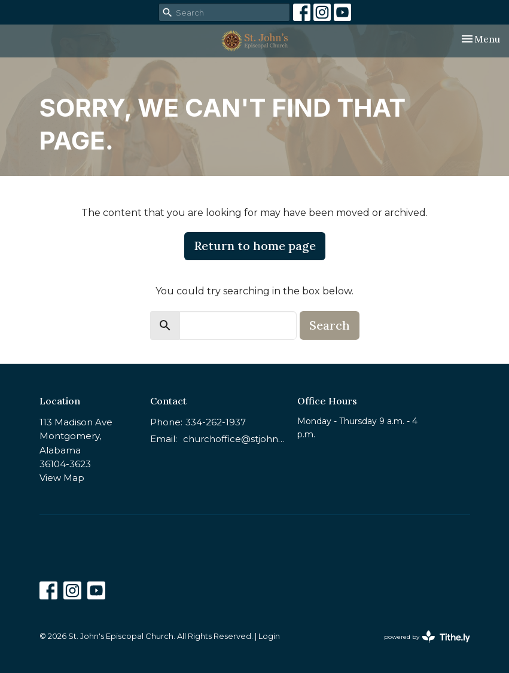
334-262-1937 (215, 422)
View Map (61, 477)
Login (269, 636)
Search (329, 325)
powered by (427, 637)
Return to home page (255, 245)
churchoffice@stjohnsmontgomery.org (234, 438)
